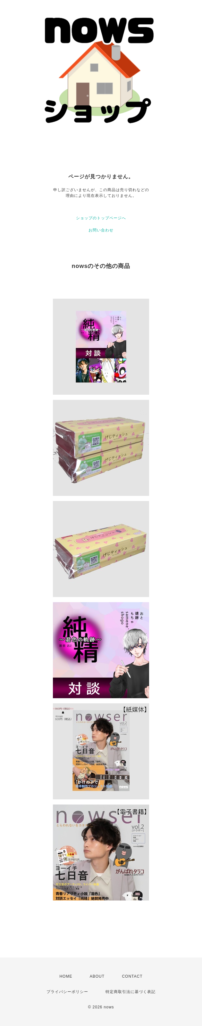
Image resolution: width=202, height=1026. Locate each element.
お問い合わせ (101, 230)
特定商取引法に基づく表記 (130, 992)
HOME (65, 976)
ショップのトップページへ (101, 218)
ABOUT (97, 976)
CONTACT (132, 976)
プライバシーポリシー (67, 992)
